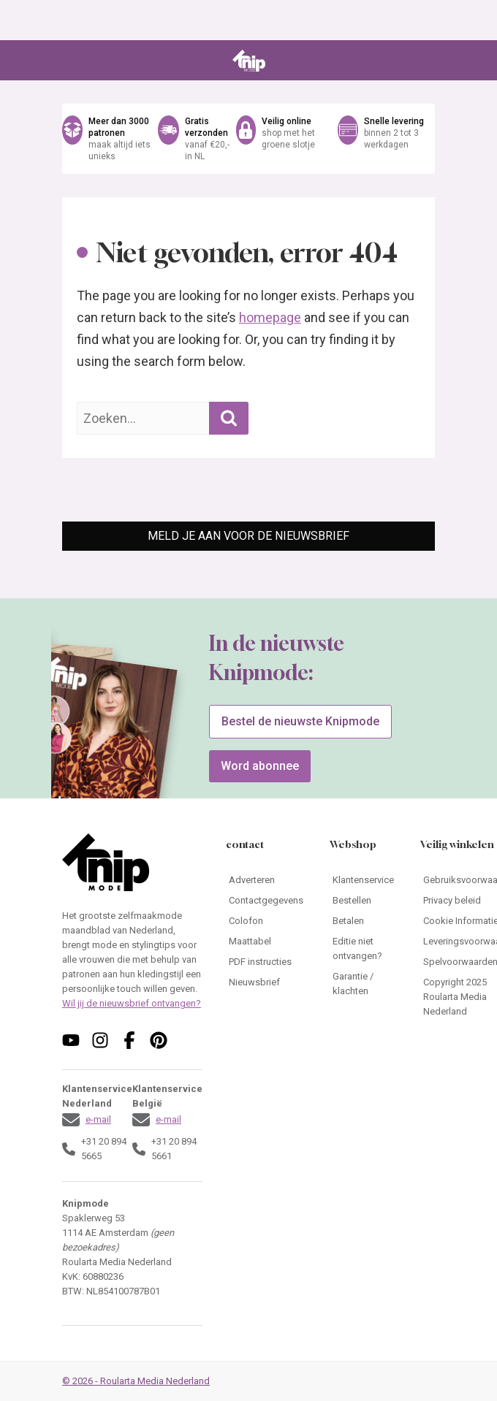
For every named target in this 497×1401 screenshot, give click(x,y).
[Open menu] (72, 60)
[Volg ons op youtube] (71, 1040)
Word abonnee (260, 766)
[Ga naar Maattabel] (266, 941)
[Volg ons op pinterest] (158, 1040)
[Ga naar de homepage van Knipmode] (248, 60)
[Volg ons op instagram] (100, 1040)
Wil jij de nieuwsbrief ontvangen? (131, 1003)
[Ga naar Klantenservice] (363, 880)
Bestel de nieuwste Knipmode (300, 721)
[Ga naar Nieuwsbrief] (266, 982)
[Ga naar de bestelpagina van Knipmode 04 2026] (92, 751)
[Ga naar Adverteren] (266, 880)
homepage (270, 317)
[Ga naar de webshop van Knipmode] (248, 139)
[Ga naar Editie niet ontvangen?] (363, 948)
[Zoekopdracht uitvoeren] (228, 418)
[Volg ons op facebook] (129, 1040)
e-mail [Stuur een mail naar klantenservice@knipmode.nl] (98, 1119)
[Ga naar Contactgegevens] (266, 900)
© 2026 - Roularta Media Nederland (136, 1380)
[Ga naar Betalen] (363, 921)
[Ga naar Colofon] (266, 921)
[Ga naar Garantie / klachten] (363, 983)
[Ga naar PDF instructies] (266, 962)
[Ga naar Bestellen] (363, 900)
